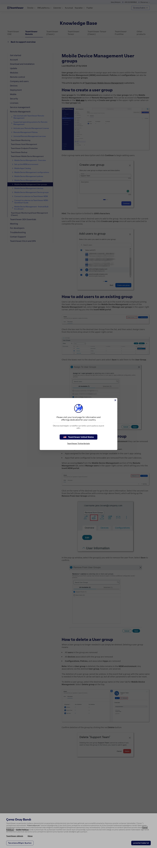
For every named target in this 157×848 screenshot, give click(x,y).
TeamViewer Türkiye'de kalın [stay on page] (78, 443)
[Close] (115, 400)
